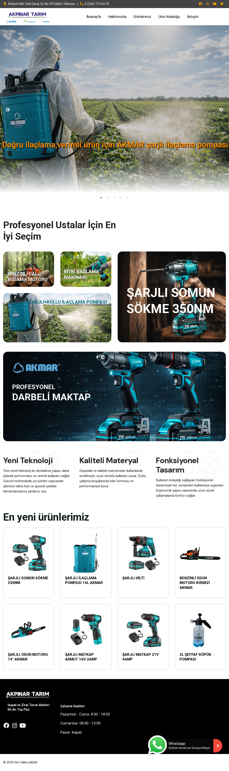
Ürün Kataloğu (169, 17)
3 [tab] (114, 198)
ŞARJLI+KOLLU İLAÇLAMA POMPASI (68, 302)
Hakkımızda (117, 17)
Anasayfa (93, 17)
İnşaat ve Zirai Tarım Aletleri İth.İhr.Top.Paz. (28, 707)
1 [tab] (101, 198)
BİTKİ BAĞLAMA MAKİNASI (81, 274)
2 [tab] (108, 198)
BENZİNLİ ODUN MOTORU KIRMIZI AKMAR (195, 583)
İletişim (192, 17)
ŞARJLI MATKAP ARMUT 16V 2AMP (81, 657)
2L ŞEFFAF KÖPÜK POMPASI (195, 657)
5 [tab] (128, 198)
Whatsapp (177, 743)
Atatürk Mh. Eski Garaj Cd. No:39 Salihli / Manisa (39, 4)
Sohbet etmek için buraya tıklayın (189, 748)
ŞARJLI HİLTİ (133, 578)
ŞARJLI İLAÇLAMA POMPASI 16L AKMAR (84, 580)
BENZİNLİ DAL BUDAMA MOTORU (27, 276)
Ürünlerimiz (142, 17)
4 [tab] (121, 198)
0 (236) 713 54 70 (94, 4)
